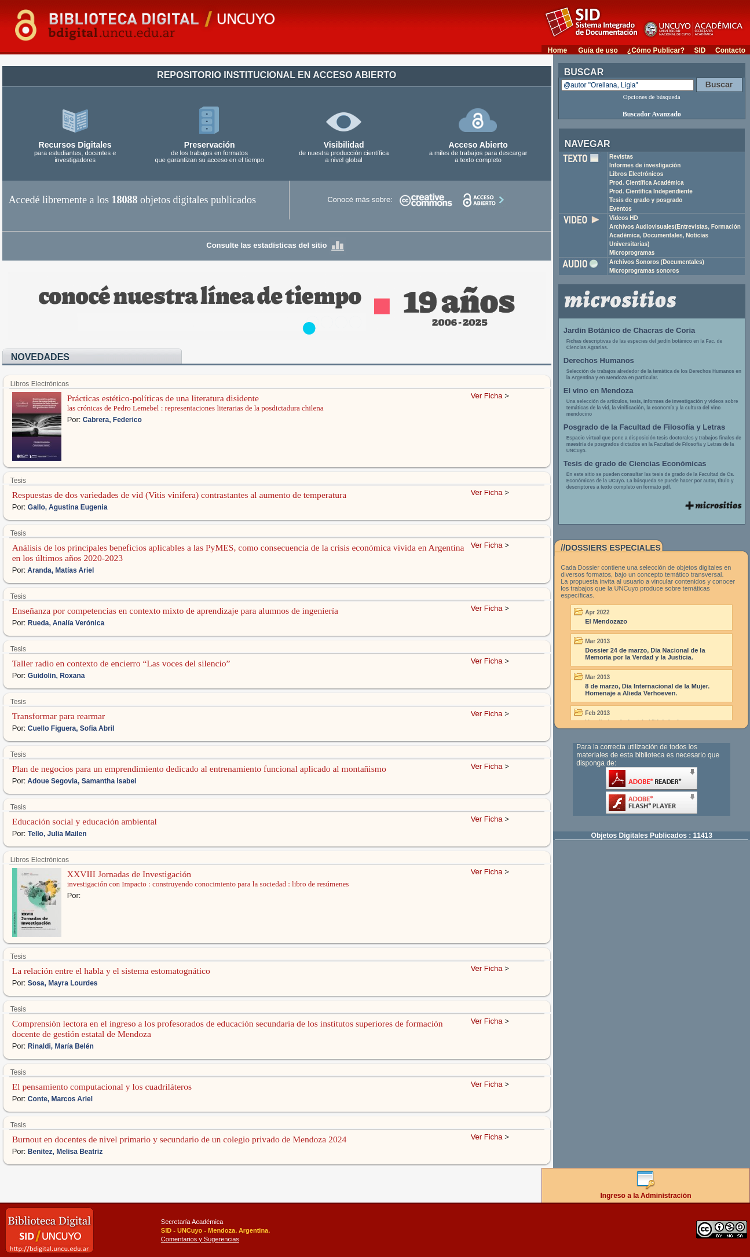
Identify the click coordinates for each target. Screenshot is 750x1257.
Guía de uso (598, 50)
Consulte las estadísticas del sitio (276, 245)
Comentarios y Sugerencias (200, 1239)
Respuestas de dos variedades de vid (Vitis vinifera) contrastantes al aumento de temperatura (179, 495)
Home (557, 50)
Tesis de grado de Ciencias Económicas (635, 463)
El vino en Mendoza (599, 390)
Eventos (620, 209)
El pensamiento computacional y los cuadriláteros (102, 1086)
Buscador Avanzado (652, 114)
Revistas (621, 156)
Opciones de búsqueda (652, 96)
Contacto (730, 50)
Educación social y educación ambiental (84, 821)
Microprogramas (631, 253)
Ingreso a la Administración (646, 1191)
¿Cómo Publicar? (656, 50)
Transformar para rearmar (58, 716)
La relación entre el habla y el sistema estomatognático (111, 971)
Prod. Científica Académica (646, 182)
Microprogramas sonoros (644, 270)
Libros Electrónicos (636, 174)
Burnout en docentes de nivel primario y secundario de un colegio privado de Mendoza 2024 (179, 1139)
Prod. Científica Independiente (651, 191)
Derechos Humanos (599, 360)
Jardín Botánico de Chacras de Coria (630, 330)
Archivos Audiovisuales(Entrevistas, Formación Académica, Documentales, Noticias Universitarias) (675, 235)
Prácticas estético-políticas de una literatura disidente (163, 398)
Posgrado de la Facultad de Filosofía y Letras (645, 427)
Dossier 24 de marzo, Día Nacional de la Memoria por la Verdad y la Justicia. (645, 654)
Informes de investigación (645, 165)
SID (699, 50)
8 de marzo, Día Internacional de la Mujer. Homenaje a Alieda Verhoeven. (647, 690)
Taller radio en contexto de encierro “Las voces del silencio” (121, 663)
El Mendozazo (606, 621)
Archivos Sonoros (656, 262)
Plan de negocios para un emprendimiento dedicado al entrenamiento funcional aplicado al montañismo (199, 769)
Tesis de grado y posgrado (646, 200)
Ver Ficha (487, 395)
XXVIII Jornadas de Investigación (129, 874)
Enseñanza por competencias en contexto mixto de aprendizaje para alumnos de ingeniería (175, 610)
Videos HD (623, 218)
